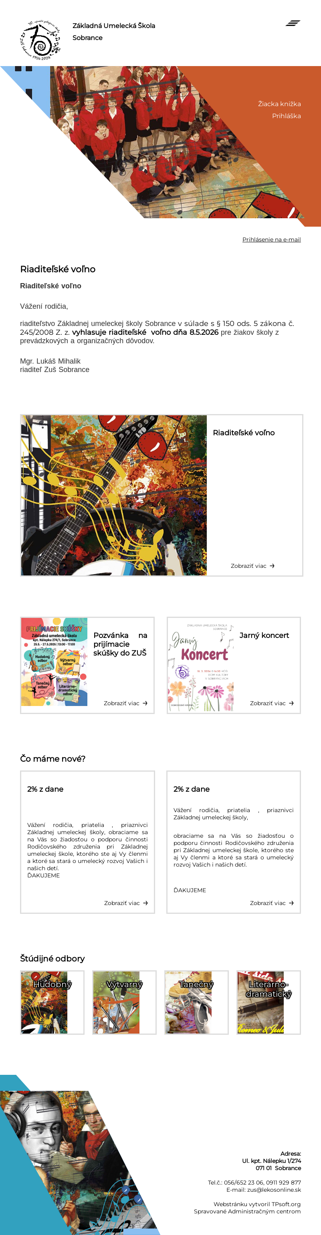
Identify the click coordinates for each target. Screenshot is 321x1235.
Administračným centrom (264, 1211)
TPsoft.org (286, 1204)
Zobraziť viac (248, 565)
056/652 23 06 (243, 1182)
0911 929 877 (283, 1182)
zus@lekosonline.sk (274, 1189)
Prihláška (286, 116)
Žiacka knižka (279, 104)
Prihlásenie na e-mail (271, 239)
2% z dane (45, 789)
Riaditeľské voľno (57, 269)
